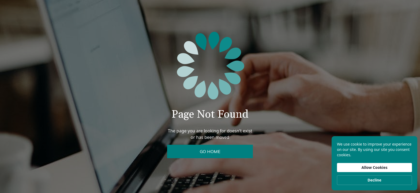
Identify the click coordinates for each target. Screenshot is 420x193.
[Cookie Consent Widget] (374, 163)
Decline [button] (374, 180)
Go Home (210, 151)
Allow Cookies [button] (375, 167)
